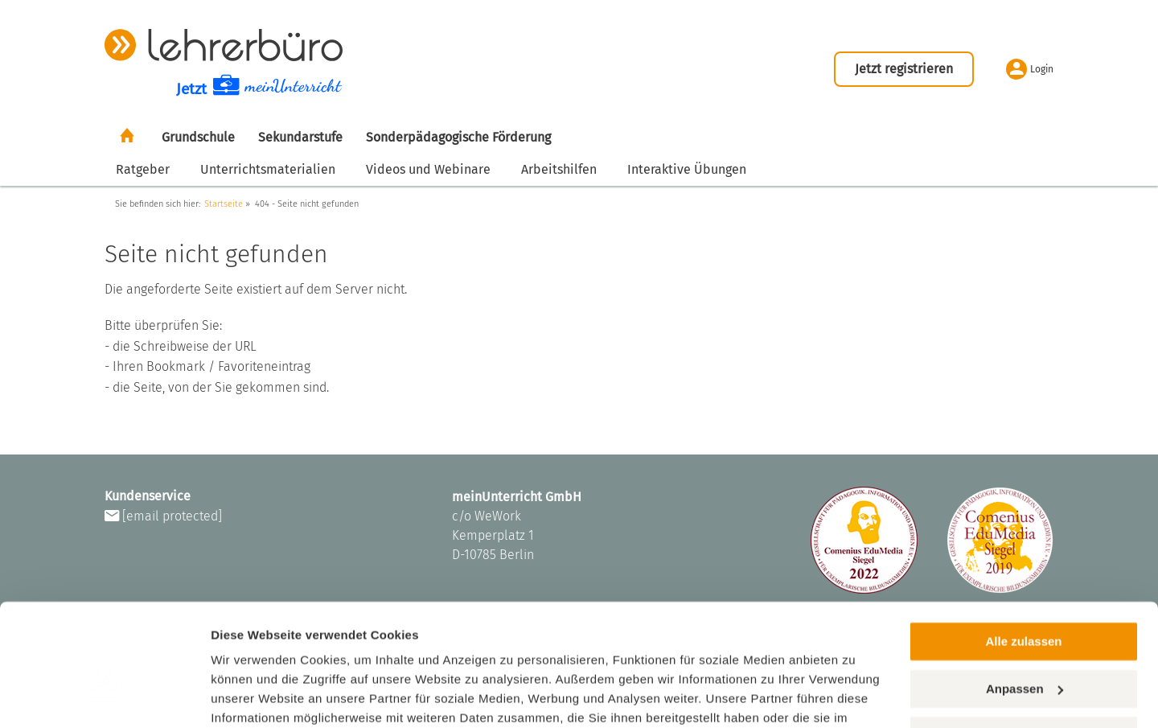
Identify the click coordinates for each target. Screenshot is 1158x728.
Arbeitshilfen (559, 169)
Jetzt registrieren (904, 68)
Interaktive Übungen (686, 169)
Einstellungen (251, 696)
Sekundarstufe (300, 137)
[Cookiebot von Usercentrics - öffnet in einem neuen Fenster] (104, 697)
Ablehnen (1023, 650)
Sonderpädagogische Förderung (458, 137)
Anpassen (1024, 603)
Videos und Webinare (428, 169)
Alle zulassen (1023, 556)
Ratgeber (143, 169)
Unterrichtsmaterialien (267, 169)
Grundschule (198, 137)
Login (1029, 69)
